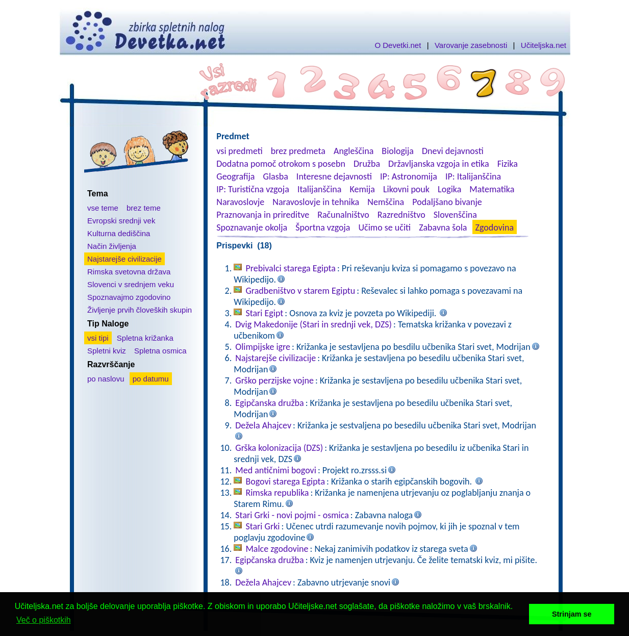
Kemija (361, 189)
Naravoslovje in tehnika (315, 202)
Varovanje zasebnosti (471, 45)
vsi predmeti (239, 151)
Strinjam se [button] (572, 614)
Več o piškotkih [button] (43, 620)
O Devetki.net (397, 45)
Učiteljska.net (543, 45)
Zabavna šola (443, 227)
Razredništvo (401, 214)
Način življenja (111, 246)
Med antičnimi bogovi (275, 470)
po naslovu (105, 378)
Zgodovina (494, 227)
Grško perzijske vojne (274, 380)
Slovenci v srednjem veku (130, 284)
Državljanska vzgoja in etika (438, 163)
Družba (367, 163)
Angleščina (353, 151)
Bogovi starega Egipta (285, 481)
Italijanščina (319, 189)
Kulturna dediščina (118, 233)
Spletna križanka (145, 338)
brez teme (144, 207)
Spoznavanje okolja (251, 227)
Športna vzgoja (322, 227)
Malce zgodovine (276, 548)
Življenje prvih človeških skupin (139, 310)
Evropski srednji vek (121, 220)
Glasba (275, 176)
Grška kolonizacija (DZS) (279, 447)
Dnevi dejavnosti (453, 151)
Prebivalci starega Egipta (290, 268)
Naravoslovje (240, 202)
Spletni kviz (106, 350)
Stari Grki (262, 526)
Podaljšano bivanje (447, 202)
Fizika (507, 163)
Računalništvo (343, 214)
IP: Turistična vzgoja (252, 189)
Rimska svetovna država (128, 271)
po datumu (151, 378)
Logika (449, 189)
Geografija (235, 176)
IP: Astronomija (408, 176)
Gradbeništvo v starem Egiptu (300, 290)
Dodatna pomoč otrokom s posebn (280, 163)
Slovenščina (455, 214)
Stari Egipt (264, 313)
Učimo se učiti (385, 227)
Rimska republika (277, 492)
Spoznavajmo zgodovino (128, 297)
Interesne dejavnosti (334, 176)
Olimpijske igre (262, 346)
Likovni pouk (406, 189)
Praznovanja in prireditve (262, 214)
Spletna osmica (160, 350)
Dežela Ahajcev (263, 425)
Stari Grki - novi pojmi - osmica (292, 515)
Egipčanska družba (269, 403)
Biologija (398, 151)
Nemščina (385, 202)
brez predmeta (298, 151)
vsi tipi (98, 338)
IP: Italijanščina (473, 176)
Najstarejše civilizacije (124, 259)
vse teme (102, 207)
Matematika (491, 189)
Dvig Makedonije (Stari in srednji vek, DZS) (313, 324)
